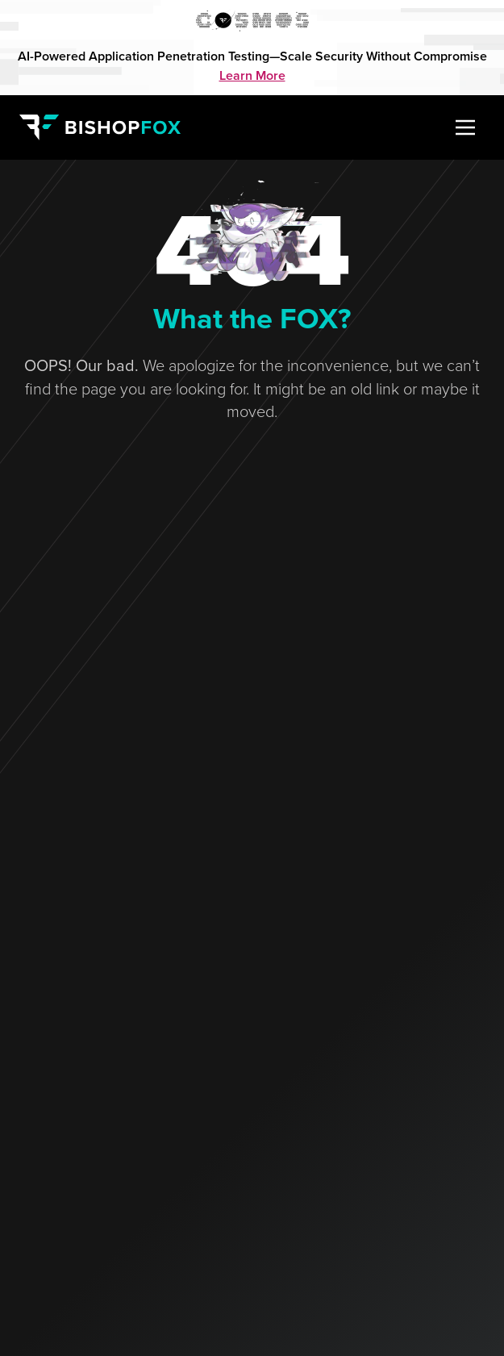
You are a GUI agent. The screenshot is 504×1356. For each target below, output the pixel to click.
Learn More (252, 75)
